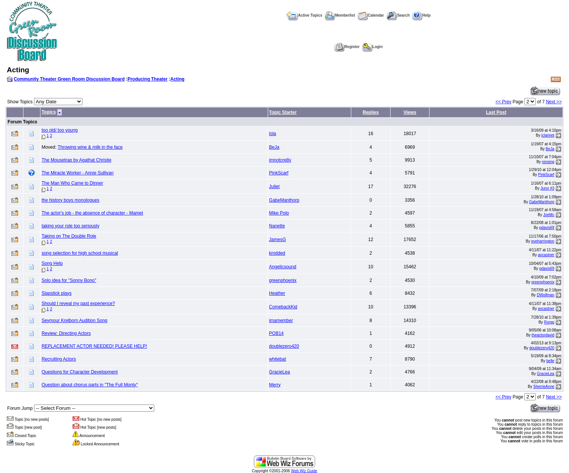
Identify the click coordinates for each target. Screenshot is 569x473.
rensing (548, 162)
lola (272, 133)
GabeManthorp (284, 200)
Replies (371, 112)
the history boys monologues (70, 200)
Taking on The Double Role (69, 236)
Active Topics (304, 15)
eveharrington (542, 241)
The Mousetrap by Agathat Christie (77, 160)
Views (409, 112)
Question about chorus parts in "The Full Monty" (90, 384)
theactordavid (543, 335)
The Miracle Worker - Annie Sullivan (78, 173)
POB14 (276, 333)
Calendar (371, 15)
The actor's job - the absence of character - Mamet (92, 213)
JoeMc (548, 215)
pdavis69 (546, 228)
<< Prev (503, 101)
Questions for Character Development (80, 372)
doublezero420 (284, 346)
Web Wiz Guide (304, 471)
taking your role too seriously (70, 226)
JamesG (277, 239)
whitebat (277, 359)
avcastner (546, 255)
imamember (281, 320)
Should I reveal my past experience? (78, 303)
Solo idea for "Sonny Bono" (69, 280)
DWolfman (546, 295)
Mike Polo (279, 213)
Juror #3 (547, 188)
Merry (275, 384)
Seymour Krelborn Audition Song (74, 320)
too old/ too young (60, 130)
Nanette (277, 226)
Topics (49, 112)
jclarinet (547, 135)
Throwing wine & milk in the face (89, 147)
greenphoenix (283, 280)
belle (550, 361)
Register (347, 47)
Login (372, 47)
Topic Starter (283, 112)
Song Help (52, 263)
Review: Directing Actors (66, 333)
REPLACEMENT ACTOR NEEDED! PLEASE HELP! (94, 346)
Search (397, 15)
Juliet (274, 186)
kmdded (277, 253)
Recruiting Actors (59, 359)
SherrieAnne (544, 386)
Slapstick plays (56, 293)
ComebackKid (283, 307)
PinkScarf (278, 173)
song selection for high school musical (80, 253)
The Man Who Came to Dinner (72, 183)
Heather (277, 293)
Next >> (554, 101)
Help (421, 15)
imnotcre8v (280, 160)
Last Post (496, 112)
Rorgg (549, 322)
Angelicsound (282, 266)
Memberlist (340, 15)
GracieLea (279, 372)
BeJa (274, 147)
